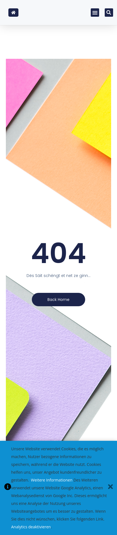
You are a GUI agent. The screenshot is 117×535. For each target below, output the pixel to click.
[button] (95, 12)
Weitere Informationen (51, 480)
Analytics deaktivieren (31, 526)
